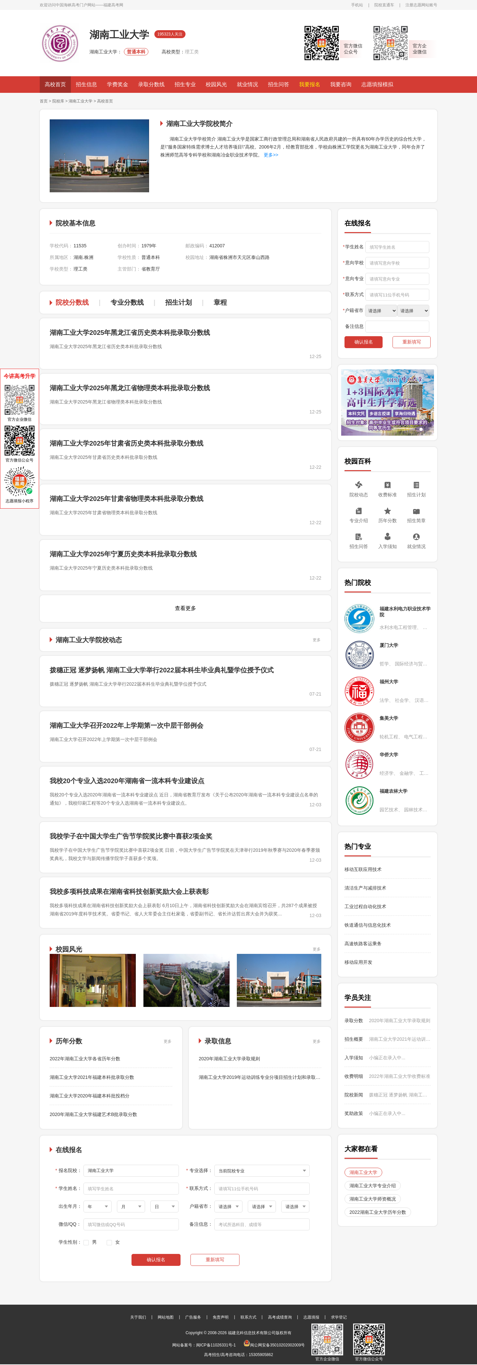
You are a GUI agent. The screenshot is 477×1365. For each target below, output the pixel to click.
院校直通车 (384, 5)
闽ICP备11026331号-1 (216, 1345)
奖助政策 (353, 1113)
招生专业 (185, 84)
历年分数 (387, 520)
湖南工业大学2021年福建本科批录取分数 (92, 1077)
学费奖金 (117, 84)
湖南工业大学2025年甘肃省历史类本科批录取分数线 (127, 443)
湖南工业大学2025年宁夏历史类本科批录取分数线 (123, 554)
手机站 (357, 5)
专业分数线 (127, 302)
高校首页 (55, 84)
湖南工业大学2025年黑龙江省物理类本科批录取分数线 (130, 388)
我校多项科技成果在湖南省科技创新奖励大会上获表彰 (129, 891)
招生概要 (353, 1039)
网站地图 (166, 1317)
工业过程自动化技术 (365, 906)
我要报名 (309, 84)
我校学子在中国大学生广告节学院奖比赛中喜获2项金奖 (131, 836)
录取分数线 (151, 84)
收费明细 (353, 1076)
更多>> (270, 154)
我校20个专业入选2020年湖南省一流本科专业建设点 (127, 780)
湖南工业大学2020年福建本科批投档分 (90, 1095)
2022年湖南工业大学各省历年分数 (85, 1058)
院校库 (58, 101)
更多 (317, 640)
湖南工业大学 (80, 101)
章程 (220, 302)
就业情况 (247, 84)
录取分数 (353, 1020)
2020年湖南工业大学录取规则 (229, 1058)
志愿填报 (311, 1317)
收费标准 (387, 494)
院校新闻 (353, 1094)
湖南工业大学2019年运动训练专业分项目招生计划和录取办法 (262, 1077)
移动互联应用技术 (363, 869)
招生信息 (86, 84)
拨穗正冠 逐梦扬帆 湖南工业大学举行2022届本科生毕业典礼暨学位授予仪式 (162, 670)
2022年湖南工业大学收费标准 (399, 1076)
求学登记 (339, 1317)
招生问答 (278, 84)
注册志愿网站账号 (421, 5)
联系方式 (248, 1317)
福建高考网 (113, 5)
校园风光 (216, 84)
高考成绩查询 (280, 1317)
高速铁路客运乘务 (363, 943)
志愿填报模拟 (377, 84)
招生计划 (178, 302)
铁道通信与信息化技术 (367, 925)
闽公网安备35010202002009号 (274, 1345)
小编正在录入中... (387, 1057)
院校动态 (358, 494)
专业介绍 (358, 520)
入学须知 (387, 546)
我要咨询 (340, 84)
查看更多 (185, 608)
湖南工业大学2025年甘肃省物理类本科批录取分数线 (127, 498)
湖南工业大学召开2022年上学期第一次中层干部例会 (127, 725)
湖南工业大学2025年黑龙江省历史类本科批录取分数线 (130, 332)
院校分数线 (72, 302)
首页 (44, 101)
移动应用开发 (358, 962)
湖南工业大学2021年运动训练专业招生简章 (400, 1039)
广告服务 (193, 1317)
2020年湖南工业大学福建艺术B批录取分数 (93, 1114)
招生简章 (416, 520)
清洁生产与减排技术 (365, 888)
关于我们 (138, 1317)
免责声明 (221, 1317)
